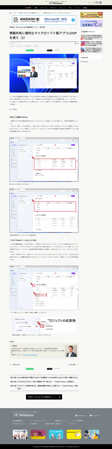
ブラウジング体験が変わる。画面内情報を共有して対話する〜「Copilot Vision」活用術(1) (47, 387)
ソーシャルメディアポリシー (38, 421)
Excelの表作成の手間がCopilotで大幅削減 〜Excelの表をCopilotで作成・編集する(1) (47, 377)
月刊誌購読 (34, 424)
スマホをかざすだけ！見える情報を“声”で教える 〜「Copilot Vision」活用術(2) (45, 381)
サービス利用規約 (77, 421)
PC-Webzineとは (17, 424)
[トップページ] (10, 13)
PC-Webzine (84, 62)
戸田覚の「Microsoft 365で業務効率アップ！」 (30, 13)
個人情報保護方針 (18, 421)
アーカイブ (72, 424)
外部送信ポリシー (59, 421)
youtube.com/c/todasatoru (29, 355)
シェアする (56, 50)
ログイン (91, 3)
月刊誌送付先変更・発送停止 (53, 424)
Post (49, 50)
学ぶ (15, 13)
